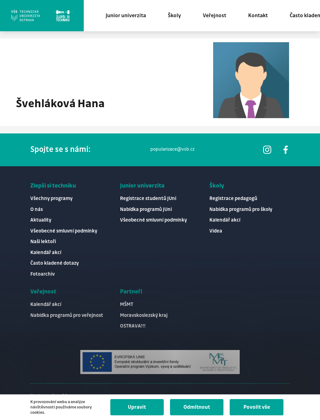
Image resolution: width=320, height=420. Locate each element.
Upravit (137, 407)
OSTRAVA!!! (133, 326)
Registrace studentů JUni (148, 198)
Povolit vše (256, 407)
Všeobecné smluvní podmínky (63, 231)
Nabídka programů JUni (146, 209)
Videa (215, 231)
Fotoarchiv (42, 274)
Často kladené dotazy (54, 263)
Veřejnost (214, 15)
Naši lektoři (43, 241)
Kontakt (258, 15)
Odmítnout (196, 407)
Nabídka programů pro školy (240, 209)
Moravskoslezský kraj (144, 315)
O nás (36, 209)
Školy (174, 15)
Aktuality (40, 220)
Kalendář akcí (45, 252)
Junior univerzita (126, 15)
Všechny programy (51, 198)
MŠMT (126, 304)
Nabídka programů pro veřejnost (66, 315)
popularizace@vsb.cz (172, 149)
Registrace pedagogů (233, 198)
